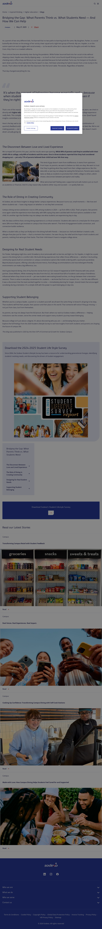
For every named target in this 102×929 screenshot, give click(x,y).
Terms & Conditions (11, 915)
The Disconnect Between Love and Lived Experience (18, 466)
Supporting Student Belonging (18, 488)
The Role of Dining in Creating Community (18, 473)
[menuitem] (7, 3)
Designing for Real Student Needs (18, 481)
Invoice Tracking (78, 915)
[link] (51, 573)
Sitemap (58, 917)
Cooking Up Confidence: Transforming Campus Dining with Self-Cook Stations (34, 703)
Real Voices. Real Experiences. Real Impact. (20, 623)
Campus (7, 27)
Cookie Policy (26, 915)
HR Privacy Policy (46, 917)
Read (6, 609)
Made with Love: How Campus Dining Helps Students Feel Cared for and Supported (36, 782)
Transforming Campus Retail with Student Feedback (24, 543)
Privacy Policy (91, 915)
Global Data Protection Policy (58, 915)
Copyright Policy (39, 915)
